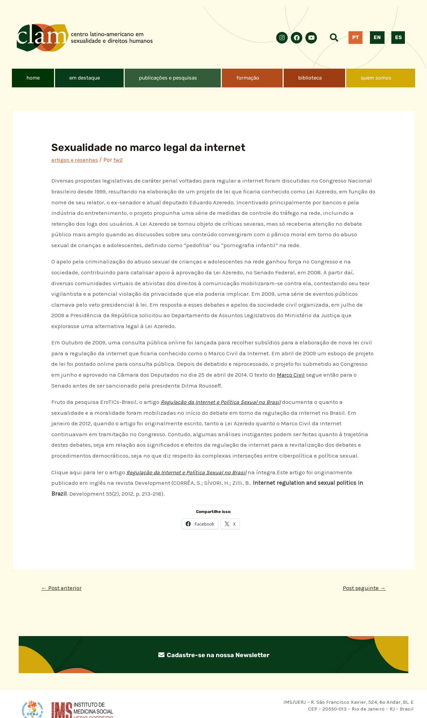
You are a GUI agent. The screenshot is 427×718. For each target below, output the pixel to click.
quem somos (376, 78)
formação (247, 78)
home (33, 78)
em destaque (84, 78)
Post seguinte (362, 588)
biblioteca (310, 78)
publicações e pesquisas (168, 78)
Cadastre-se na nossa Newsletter (213, 655)
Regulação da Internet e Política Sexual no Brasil (223, 401)
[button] (89, 78)
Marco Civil (291, 374)
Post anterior (63, 588)
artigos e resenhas (76, 159)
